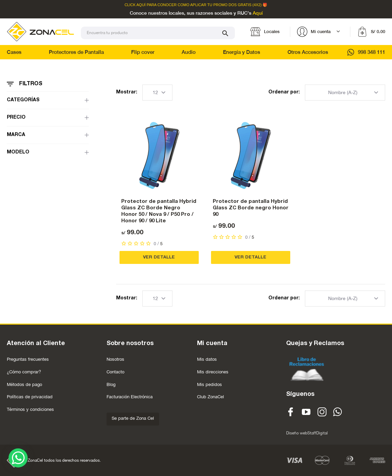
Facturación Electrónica (130, 396)
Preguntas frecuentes (28, 359)
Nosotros (115, 359)
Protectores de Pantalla (76, 52)
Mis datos (207, 359)
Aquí (258, 13)
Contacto (115, 371)
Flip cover (142, 52)
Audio (189, 52)
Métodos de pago (24, 384)
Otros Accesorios (308, 52)
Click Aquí (135, 5)
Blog (111, 384)
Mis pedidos (209, 384)
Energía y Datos (241, 52)
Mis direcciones (212, 371)
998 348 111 (366, 52)
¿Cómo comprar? (24, 371)
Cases (14, 52)
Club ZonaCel (210, 396)
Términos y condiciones (30, 409)
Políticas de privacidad (30, 396)
